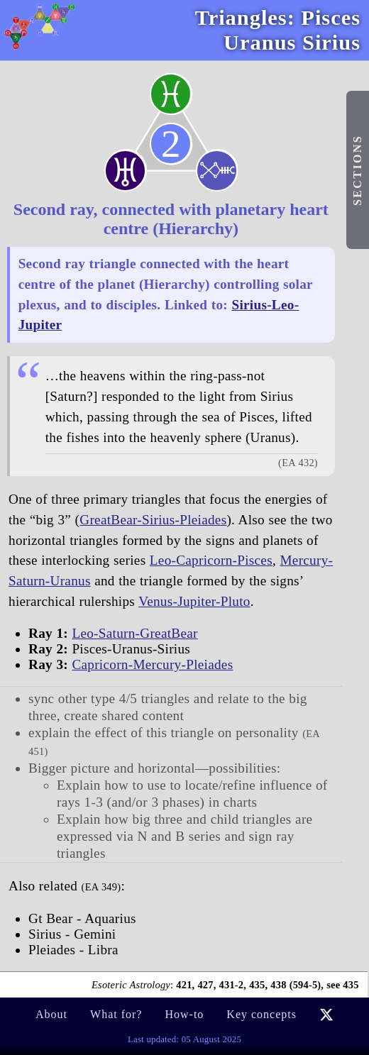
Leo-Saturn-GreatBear (134, 633)
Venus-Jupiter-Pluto (194, 601)
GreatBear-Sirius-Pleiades (152, 519)
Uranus (260, 43)
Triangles (241, 18)
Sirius (331, 43)
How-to (184, 1014)
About (51, 1014)
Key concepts (261, 1014)
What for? (116, 1014)
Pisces (330, 18)
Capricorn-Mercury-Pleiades (152, 664)
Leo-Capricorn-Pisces (211, 560)
